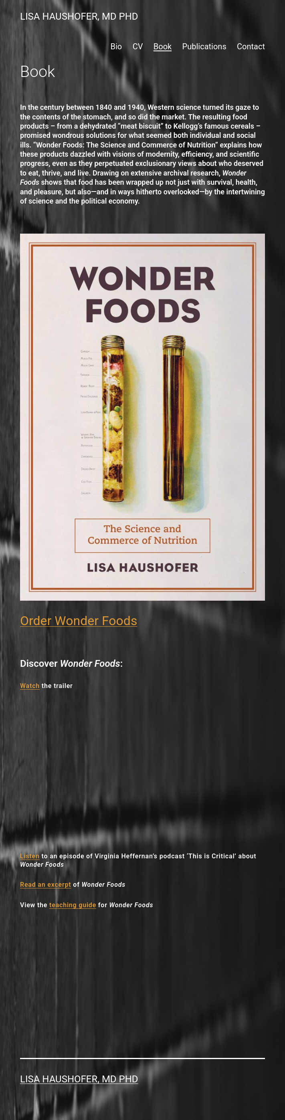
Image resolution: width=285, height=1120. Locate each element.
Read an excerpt (45, 884)
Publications (204, 46)
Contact (251, 46)
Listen (30, 856)
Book (163, 46)
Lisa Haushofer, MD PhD (79, 16)
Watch (30, 686)
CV (138, 46)
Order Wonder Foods (78, 620)
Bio (116, 46)
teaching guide (72, 905)
